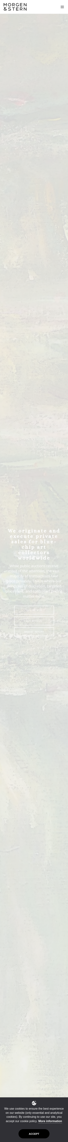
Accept (34, 1133)
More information (50, 1121)
